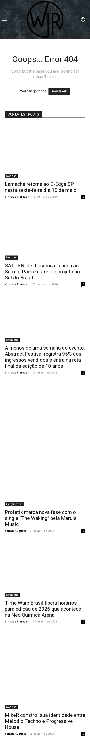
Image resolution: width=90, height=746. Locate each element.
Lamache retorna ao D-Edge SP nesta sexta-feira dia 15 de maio (41, 187)
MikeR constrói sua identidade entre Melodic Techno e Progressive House (45, 721)
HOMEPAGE (59, 91)
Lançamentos (14, 504)
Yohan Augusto (15, 530)
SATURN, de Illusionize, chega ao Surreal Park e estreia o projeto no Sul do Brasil (42, 272)
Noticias (11, 176)
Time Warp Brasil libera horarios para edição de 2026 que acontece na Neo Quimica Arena (43, 609)
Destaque (12, 339)
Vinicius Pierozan (17, 196)
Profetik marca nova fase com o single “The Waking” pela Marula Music (41, 518)
